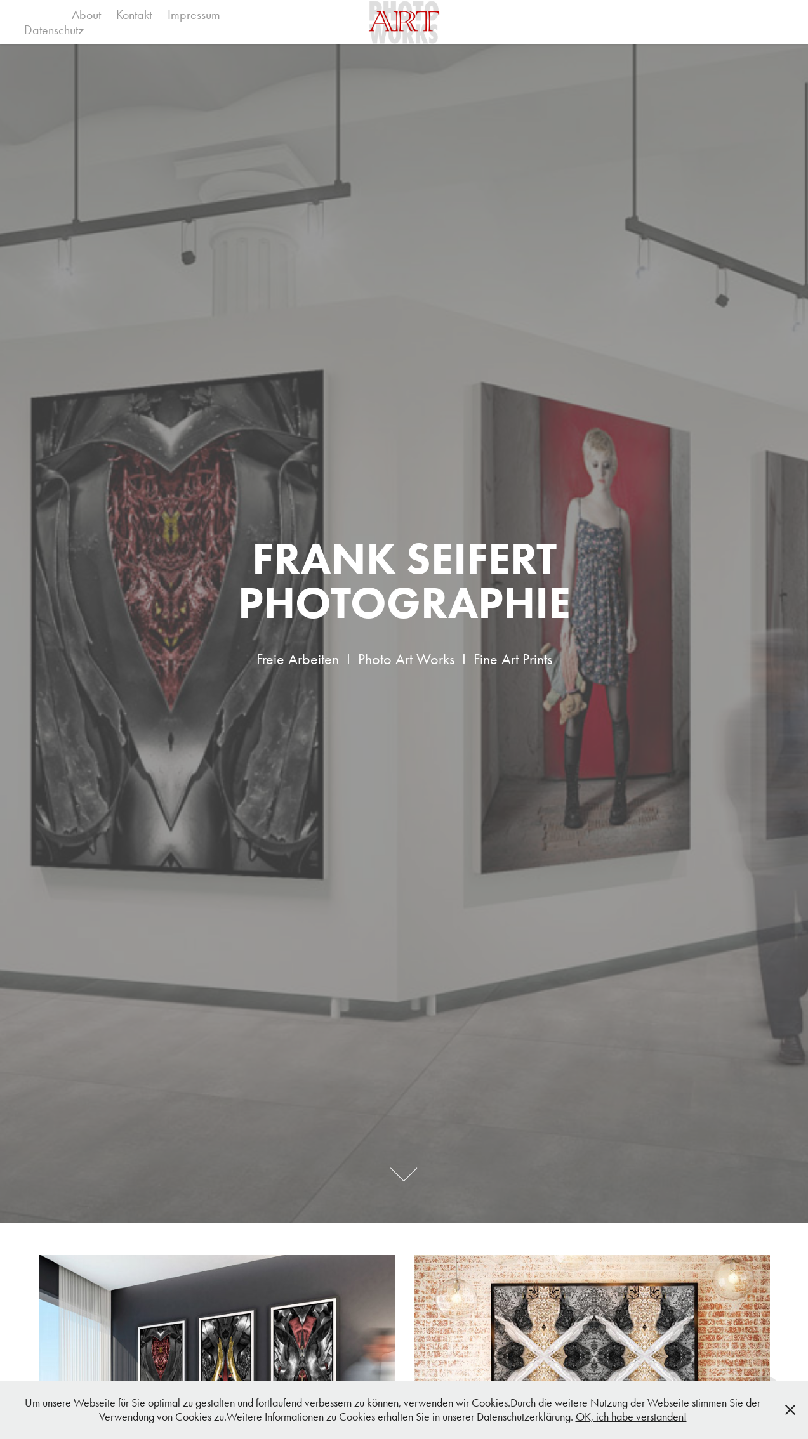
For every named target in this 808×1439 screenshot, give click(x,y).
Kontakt (134, 14)
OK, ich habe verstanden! (631, 1417)
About (86, 14)
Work (40, 14)
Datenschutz (54, 29)
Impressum (194, 14)
